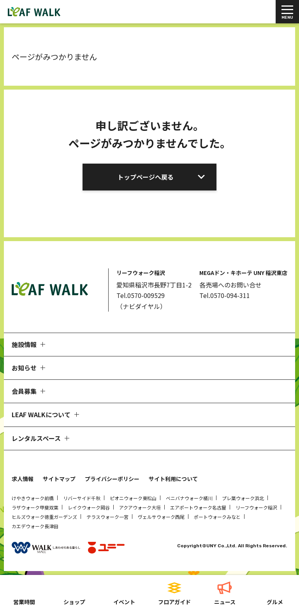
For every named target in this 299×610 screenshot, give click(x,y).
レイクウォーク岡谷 (89, 507)
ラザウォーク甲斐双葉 (35, 507)
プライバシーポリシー (112, 479)
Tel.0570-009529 (140, 295)
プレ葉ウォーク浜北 (243, 498)
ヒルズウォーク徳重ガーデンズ (44, 516)
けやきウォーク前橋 (33, 498)
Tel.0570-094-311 (224, 295)
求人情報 (22, 479)
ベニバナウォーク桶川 (189, 498)
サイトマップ (59, 479)
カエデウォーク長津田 (35, 526)
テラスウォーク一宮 (107, 516)
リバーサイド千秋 (81, 498)
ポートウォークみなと (217, 516)
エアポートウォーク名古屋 (198, 507)
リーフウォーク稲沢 (256, 507)
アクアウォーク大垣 (140, 507)
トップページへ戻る (146, 177)
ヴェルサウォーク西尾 (161, 516)
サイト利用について (173, 479)
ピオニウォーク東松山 (133, 498)
